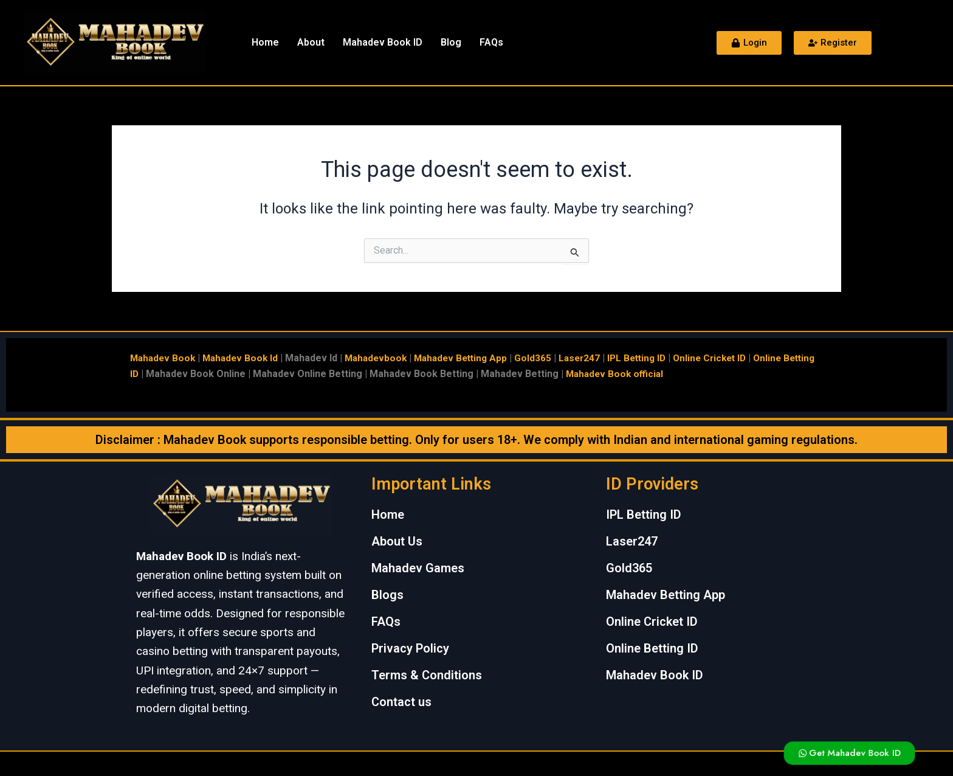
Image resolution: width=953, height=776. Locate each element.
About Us (396, 541)
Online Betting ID (652, 648)
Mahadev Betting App (472, 358)
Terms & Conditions (426, 675)
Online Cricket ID (730, 358)
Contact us (401, 702)
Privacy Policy (410, 648)
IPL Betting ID (654, 358)
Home (265, 42)
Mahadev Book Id (244, 358)
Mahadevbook (383, 358)
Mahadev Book (164, 358)
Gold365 (546, 358)
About (311, 42)
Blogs (387, 594)
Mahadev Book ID (382, 42)
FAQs (491, 42)
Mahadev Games (417, 568)
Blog (451, 42)
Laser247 (594, 358)
